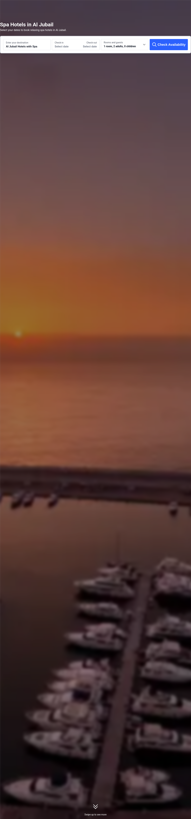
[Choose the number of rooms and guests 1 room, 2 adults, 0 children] (124, 44)
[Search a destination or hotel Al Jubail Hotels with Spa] (27, 44)
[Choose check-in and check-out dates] (64, 44)
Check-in (59, 42)
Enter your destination (17, 42)
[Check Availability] (169, 44)
